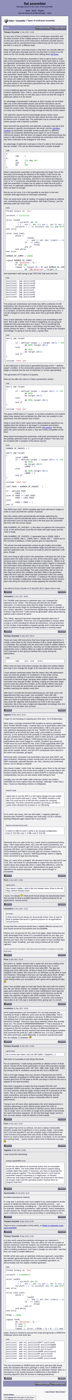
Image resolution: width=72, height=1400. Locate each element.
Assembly (20, 20)
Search (33, 11)
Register (41, 11)
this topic (54, 54)
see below (47, 427)
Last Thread (50, 1392)
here (6, 759)
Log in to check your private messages (32, 13)
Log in (49, 13)
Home (28, 11)
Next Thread (60, 1392)
